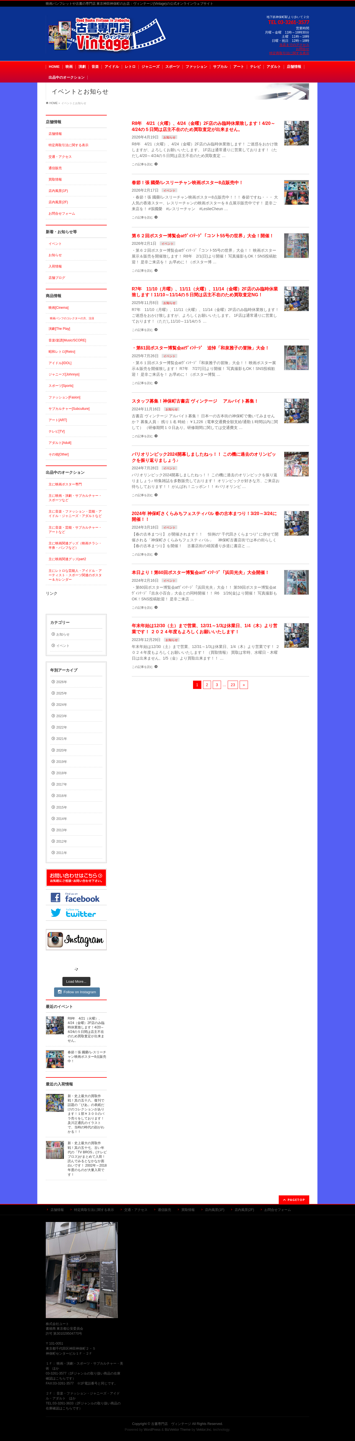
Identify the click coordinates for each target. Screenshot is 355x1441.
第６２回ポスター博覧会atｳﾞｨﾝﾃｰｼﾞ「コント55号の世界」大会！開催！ (203, 235)
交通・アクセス (60, 157)
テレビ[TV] (57, 431)
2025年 (61, 693)
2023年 (61, 716)
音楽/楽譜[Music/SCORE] (67, 340)
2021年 (61, 739)
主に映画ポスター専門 (65, 484)
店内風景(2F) (58, 202)
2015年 (61, 807)
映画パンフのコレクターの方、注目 (72, 318)
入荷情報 (55, 266)
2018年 (61, 773)
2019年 (61, 762)
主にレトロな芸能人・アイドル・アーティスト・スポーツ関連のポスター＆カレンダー (75, 575)
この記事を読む (142, 164)
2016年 (61, 796)
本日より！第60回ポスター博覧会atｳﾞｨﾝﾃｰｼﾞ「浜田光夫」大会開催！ (200, 572)
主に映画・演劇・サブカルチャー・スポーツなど (75, 498)
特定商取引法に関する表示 (289, 53)
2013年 (61, 830)
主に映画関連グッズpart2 (67, 559)
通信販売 (55, 168)
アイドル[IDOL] (60, 363)
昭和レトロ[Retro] (62, 352)
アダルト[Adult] (60, 443)
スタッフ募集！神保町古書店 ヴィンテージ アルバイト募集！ (195, 401)
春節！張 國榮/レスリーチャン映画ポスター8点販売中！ (187, 182)
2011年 (61, 853)
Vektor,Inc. (204, 1430)
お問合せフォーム (62, 213)
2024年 (61, 705)
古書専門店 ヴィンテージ (171, 1424)
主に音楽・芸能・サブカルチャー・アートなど (75, 530)
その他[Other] (59, 454)
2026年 (61, 682)
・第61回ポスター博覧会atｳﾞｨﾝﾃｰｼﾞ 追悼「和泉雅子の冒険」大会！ (200, 348)
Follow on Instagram (77, 992)
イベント (169, 190)
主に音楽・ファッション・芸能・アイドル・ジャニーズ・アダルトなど (75, 514)
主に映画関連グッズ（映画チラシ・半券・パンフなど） (75, 545)
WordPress (152, 1430)
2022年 (61, 727)
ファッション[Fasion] (64, 397)
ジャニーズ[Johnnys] (64, 374)
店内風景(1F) (58, 191)
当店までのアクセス (294, 45)
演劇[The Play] (59, 329)
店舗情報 (55, 134)
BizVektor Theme (178, 1430)
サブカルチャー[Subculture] (69, 409)
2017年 (61, 784)
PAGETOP (296, 1199)
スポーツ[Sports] (61, 386)
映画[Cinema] (59, 308)
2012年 (61, 841)
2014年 (61, 819)
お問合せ (302, 49)
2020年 (61, 750)
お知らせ (169, 137)
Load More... (76, 981)
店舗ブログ (57, 278)
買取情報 (55, 179)
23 (233, 685)
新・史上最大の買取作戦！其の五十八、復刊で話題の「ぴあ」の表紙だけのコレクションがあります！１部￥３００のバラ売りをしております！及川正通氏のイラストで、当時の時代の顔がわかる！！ (86, 1114)
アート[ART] (58, 420)
